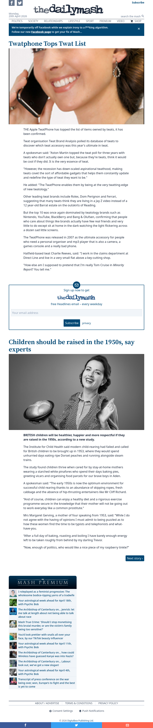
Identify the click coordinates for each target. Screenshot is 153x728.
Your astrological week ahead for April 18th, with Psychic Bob (45, 602)
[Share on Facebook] (25, 725)
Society (33, 21)
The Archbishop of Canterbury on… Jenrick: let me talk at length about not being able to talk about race (46, 613)
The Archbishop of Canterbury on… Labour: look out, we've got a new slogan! (44, 663)
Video (120, 21)
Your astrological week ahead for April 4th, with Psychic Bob (44, 672)
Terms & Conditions (78, 703)
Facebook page (41, 32)
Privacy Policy (108, 703)
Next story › (135, 558)
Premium (105, 21)
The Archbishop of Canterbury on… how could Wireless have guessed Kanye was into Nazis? (46, 654)
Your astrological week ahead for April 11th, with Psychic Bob (45, 645)
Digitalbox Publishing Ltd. (80, 720)
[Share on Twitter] (76, 725)
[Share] (127, 725)
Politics (17, 21)
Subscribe (71, 323)
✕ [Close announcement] (138, 28)
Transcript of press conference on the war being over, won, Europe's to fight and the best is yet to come (46, 683)
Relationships (53, 21)
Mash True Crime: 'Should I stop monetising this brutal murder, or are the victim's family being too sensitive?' (45, 625)
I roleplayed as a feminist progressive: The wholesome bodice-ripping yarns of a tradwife (46, 593)
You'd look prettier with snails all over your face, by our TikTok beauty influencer (44, 636)
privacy (86, 323)
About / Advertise (47, 703)
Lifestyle (74, 21)
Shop (135, 21)
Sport (90, 21)
